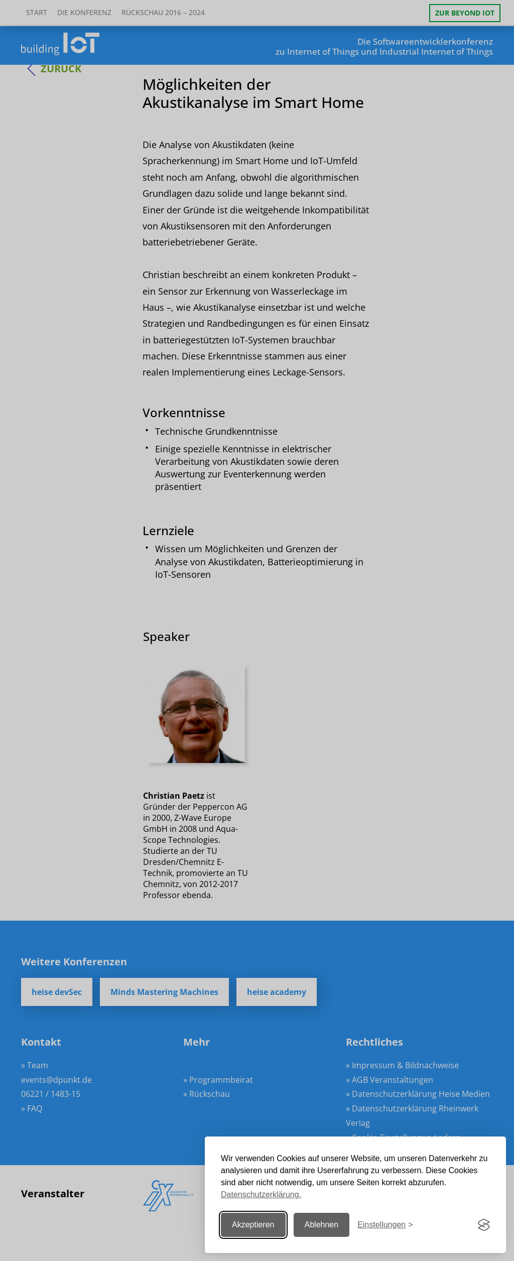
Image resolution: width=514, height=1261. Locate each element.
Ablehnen (322, 1224)
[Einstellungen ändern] (385, 1225)
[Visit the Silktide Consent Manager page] (484, 1225)
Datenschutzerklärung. (261, 1194)
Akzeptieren (253, 1224)
